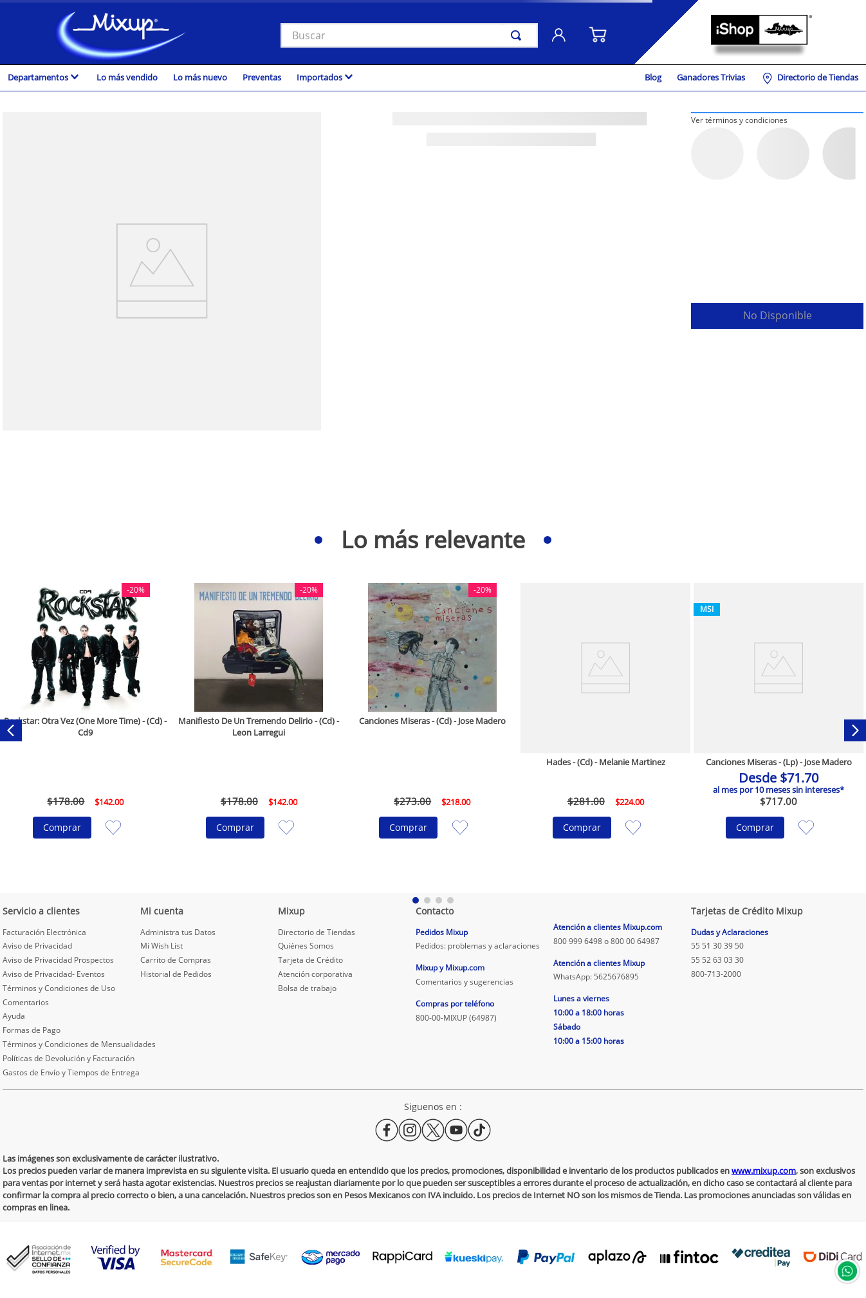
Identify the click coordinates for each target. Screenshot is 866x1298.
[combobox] (409, 35)
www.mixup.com (764, 1170)
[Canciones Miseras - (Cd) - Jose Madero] (432, 730)
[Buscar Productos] (518, 35)
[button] (739, 119)
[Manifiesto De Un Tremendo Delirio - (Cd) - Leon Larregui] (259, 730)
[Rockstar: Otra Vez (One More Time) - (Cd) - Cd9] (85, 730)
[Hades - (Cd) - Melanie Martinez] (605, 730)
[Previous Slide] (11, 730)
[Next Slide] (855, 730)
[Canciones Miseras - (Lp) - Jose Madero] (778, 730)
